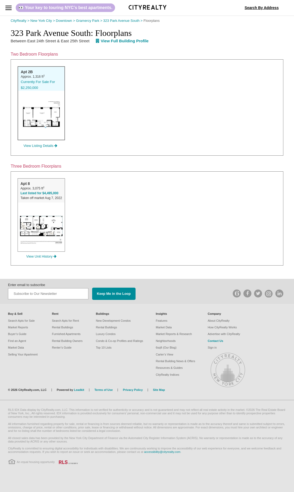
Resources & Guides (169, 367)
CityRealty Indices (167, 374)
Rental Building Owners (67, 340)
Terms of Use (103, 389)
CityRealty (20, 21)
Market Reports (18, 327)
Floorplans (152, 21)
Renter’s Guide (62, 347)
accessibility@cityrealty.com (162, 451)
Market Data (16, 347)
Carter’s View (164, 354)
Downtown (66, 21)
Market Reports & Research (174, 334)
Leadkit (79, 389)
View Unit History (41, 256)
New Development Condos (113, 320)
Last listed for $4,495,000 (39, 193)
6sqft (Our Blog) (166, 347)
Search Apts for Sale (21, 320)
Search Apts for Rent (65, 320)
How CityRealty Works (222, 327)
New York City (43, 21)
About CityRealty (219, 320)
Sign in (212, 347)
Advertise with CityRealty (224, 334)
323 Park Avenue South (123, 21)
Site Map (159, 389)
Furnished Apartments (66, 334)
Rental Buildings (62, 327)
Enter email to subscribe (26, 285)
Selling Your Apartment (23, 354)
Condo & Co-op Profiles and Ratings (119, 340)
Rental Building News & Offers (175, 361)
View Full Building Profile (122, 41)
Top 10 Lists (104, 347)
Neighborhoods (166, 340)
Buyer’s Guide (17, 334)
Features (161, 320)
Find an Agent (17, 340)
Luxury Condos (106, 334)
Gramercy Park (89, 21)
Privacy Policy (133, 389)
